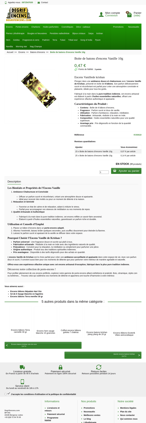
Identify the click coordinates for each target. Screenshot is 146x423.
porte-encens (80, 273)
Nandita (9, 46)
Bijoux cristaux (78, 33)
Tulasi (62, 40)
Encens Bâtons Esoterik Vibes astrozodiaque (124, 334)
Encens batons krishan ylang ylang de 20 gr (97, 333)
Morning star (21, 46)
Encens (9, 27)
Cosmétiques (67, 27)
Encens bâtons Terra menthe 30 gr (26, 296)
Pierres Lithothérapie (15, 33)
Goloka (16, 40)
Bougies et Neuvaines (37, 33)
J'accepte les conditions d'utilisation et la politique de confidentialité (40, 371)
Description (14, 181)
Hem (8, 40)
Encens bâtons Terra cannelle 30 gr (20, 331)
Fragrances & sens (31, 40)
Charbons (35, 27)
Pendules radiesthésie (59, 33)
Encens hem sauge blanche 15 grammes (45, 332)
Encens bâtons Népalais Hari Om (25, 291)
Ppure (97, 40)
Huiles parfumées (51, 27)
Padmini (45, 40)
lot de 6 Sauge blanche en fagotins (26, 294)
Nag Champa (36, 46)
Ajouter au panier (126, 170)
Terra (54, 40)
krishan (99, 33)
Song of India (86, 40)
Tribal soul (72, 40)
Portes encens (22, 27)
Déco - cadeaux (83, 27)
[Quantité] (103, 172)
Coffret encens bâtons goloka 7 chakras (71, 331)
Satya (90, 33)
